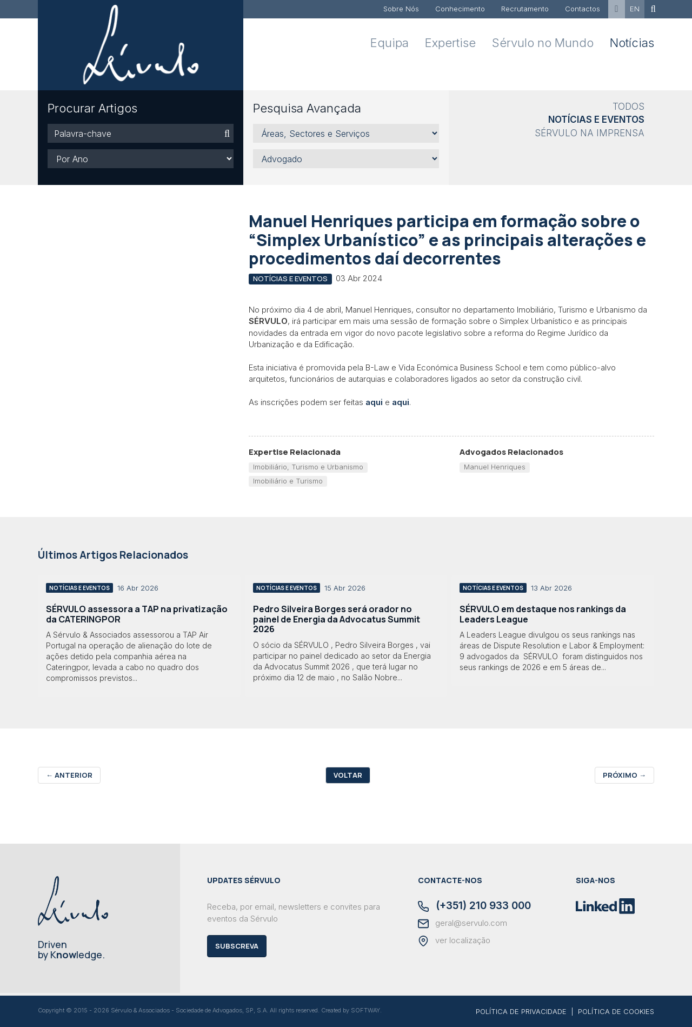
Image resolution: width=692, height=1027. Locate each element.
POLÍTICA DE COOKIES (616, 1011)
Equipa (389, 43)
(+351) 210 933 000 (474, 906)
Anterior (69, 775)
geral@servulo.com (462, 923)
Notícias (632, 43)
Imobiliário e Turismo (288, 480)
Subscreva (236, 946)
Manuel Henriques (494, 466)
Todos (628, 106)
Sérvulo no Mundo (543, 43)
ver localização (454, 941)
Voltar (348, 775)
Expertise (450, 43)
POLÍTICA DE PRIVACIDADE (521, 1011)
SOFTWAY (365, 1010)
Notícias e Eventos (596, 119)
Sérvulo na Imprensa (589, 133)
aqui (374, 402)
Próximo (624, 775)
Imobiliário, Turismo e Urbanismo (308, 466)
